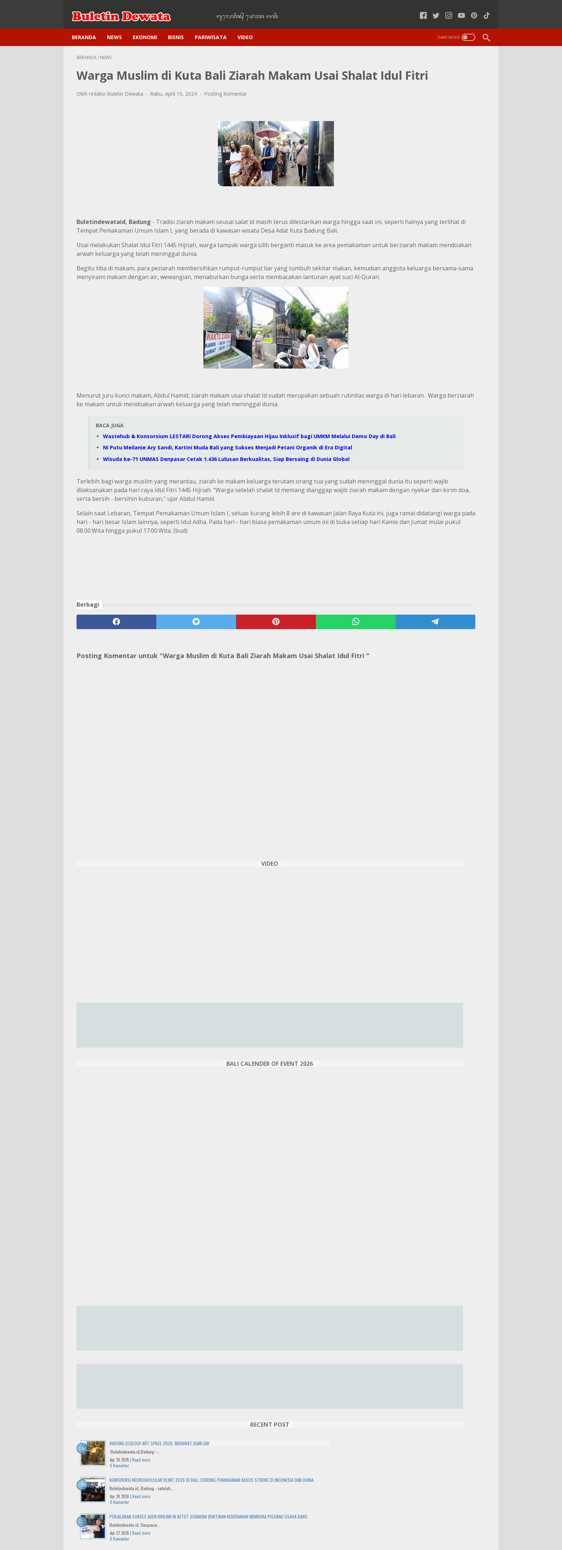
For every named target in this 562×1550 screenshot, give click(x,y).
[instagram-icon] (444, 8)
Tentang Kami (373, 1524)
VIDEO (249, 25)
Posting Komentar (225, 104)
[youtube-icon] (456, 8)
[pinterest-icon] (469, 8)
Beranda (89, 25)
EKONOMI (149, 25)
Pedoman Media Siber (323, 1524)
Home (179, 1524)
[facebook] (104, 699)
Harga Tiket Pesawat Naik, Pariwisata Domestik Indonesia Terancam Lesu (427, 944)
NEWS (119, 25)
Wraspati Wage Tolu (431, 1414)
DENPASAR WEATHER (431, 1460)
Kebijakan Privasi (215, 1524)
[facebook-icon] (418, 8)
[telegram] (323, 699)
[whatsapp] (268, 699)
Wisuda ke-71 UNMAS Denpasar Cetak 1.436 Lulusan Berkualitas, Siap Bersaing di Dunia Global (429, 770)
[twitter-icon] (431, 8)
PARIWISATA (215, 25)
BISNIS (181, 25)
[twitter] (158, 699)
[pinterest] (213, 699)
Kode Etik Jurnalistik (266, 1524)
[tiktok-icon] (482, 8)
